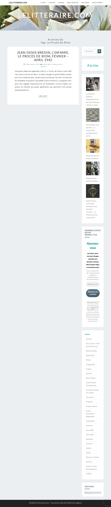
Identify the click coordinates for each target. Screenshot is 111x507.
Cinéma (88, 369)
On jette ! (89, 444)
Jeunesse (89, 425)
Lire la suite (43, 96)
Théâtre (89, 474)
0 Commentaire (56, 64)
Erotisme (89, 402)
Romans (89, 462)
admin (45, 64)
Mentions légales (75, 503)
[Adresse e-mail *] (93, 284)
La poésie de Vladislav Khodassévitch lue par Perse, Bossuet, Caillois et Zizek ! (93, 99)
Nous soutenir (97, 2)
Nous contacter (72, 2)
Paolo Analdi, (92, 130)
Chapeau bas (90, 364)
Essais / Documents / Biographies (90, 413)
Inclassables (90, 421)
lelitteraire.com (18, 2)
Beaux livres (90, 355)
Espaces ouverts (91, 406)
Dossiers (89, 373)
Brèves (88, 360)
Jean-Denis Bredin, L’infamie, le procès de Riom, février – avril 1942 (43, 56)
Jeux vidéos (90, 430)
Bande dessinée (91, 351)
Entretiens (90, 397)
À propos (52, 2)
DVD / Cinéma (90, 378)
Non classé (90, 435)
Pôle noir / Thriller (92, 457)
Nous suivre (85, 2)
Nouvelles (89, 439)
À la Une (89, 339)
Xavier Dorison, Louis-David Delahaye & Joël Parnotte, (91, 209)
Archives (61, 2)
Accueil (43, 2)
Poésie (88, 453)
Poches (88, 448)
